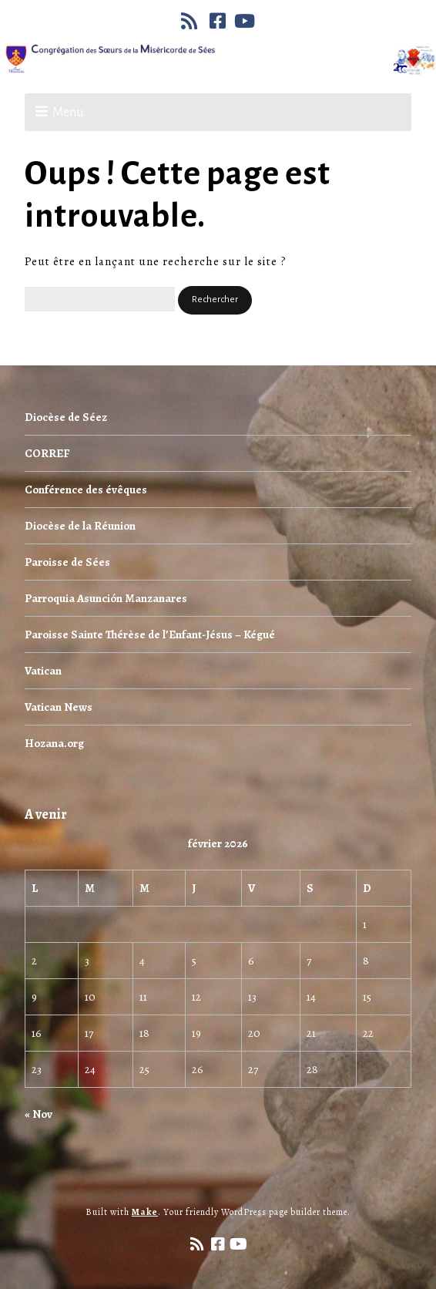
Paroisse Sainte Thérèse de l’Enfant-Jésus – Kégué (150, 634)
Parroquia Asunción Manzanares (106, 598)
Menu (68, 112)
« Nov (38, 1114)
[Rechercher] (100, 299)
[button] (215, 300)
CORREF (47, 453)
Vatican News (58, 707)
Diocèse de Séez (66, 417)
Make (145, 1212)
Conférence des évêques (86, 489)
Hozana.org (54, 743)
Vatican (43, 670)
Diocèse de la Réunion (80, 525)
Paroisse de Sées (67, 562)
